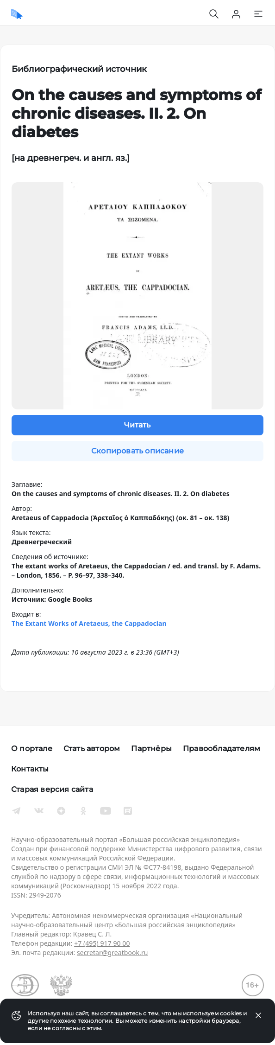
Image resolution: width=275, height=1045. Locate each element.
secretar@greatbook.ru (112, 952)
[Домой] (17, 14)
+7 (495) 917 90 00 (102, 943)
